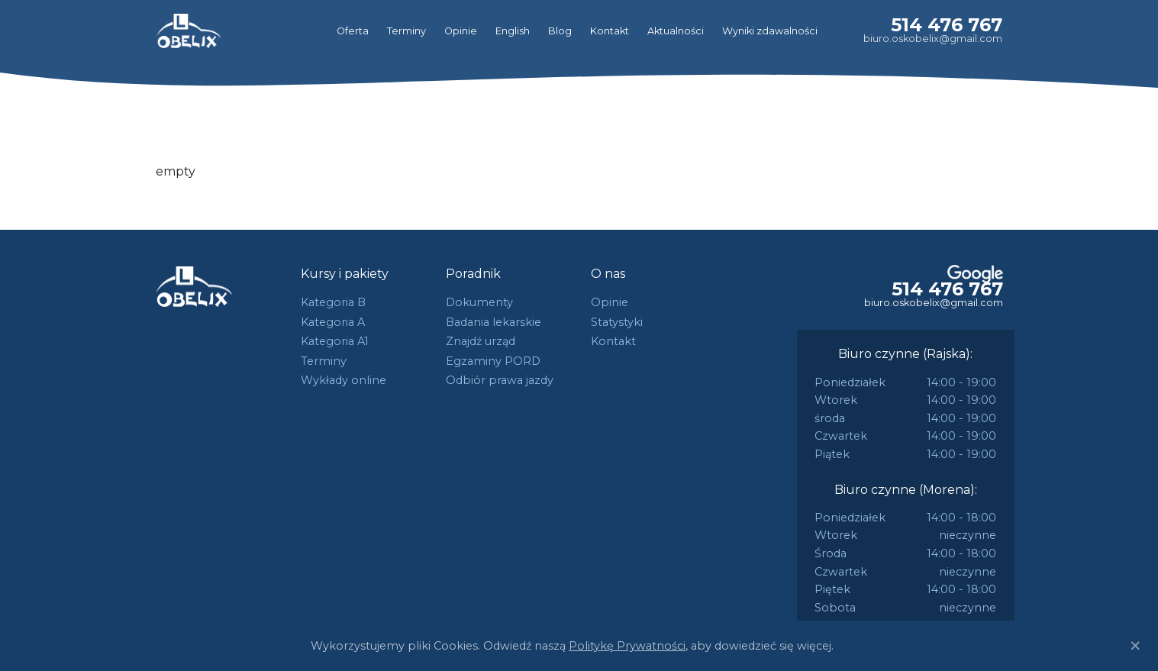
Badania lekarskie (493, 322)
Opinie (460, 31)
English (512, 31)
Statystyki (617, 322)
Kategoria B (333, 302)
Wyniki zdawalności (770, 31)
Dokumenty (479, 302)
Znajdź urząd (480, 341)
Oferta (353, 31)
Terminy (406, 31)
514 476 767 (946, 25)
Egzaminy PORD (493, 361)
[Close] (1135, 646)
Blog (560, 31)
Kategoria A (333, 322)
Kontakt (609, 31)
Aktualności (675, 31)
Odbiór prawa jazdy (499, 380)
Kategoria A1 (335, 341)
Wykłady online (343, 380)
